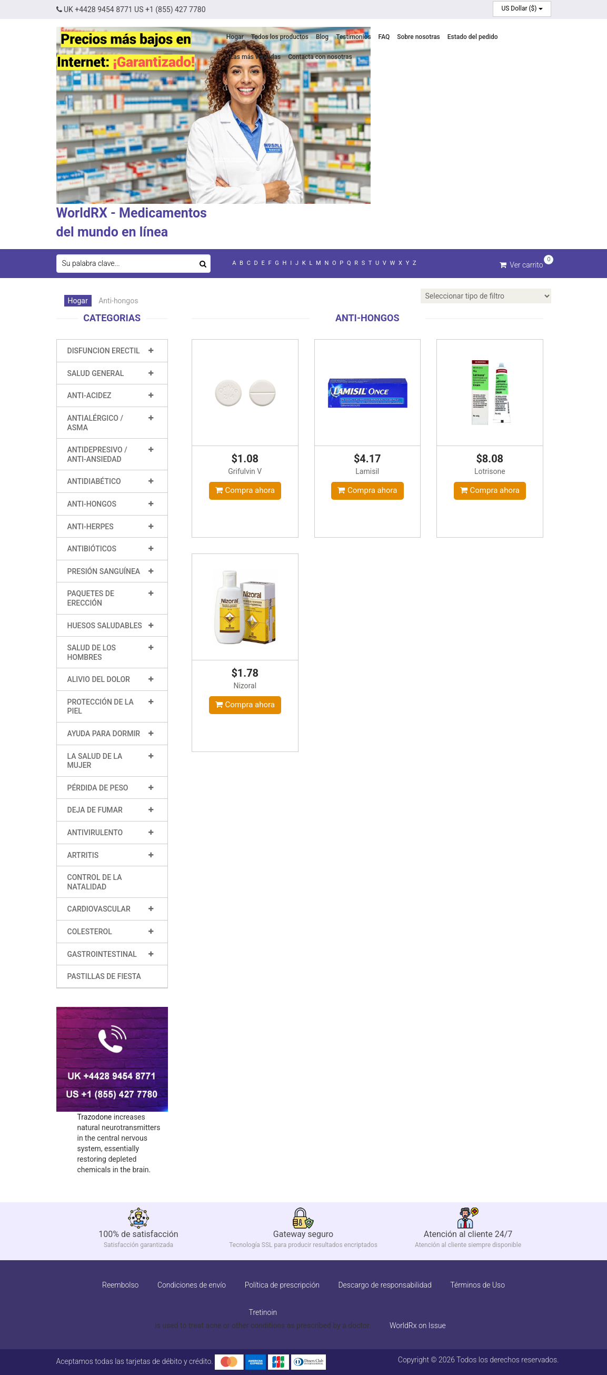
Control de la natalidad (94, 882)
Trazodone (94, 1117)
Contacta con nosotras (320, 57)
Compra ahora (245, 490)
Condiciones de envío (191, 1285)
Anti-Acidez (89, 395)
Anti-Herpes (90, 526)
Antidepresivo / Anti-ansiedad (97, 454)
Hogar (235, 37)
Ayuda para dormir (104, 733)
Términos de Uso (477, 1285)
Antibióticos (91, 549)
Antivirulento (95, 832)
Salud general (95, 373)
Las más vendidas (255, 57)
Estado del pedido (472, 37)
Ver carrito (521, 264)
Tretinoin (263, 1312)
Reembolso (120, 1285)
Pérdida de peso (97, 788)
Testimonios (353, 37)
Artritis (83, 855)
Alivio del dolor (98, 679)
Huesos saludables (104, 625)
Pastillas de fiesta (104, 976)
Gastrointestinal (102, 954)
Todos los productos (280, 37)
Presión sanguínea (104, 571)
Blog (322, 37)
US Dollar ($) (521, 8)
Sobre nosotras (418, 37)
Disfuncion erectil (103, 351)
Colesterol (89, 931)
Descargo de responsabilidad (384, 1285)
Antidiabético (94, 481)
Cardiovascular (99, 909)
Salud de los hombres (91, 652)
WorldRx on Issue (418, 1325)
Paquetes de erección (90, 598)
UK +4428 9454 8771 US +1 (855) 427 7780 (131, 9)
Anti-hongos (91, 504)
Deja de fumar (95, 810)
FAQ (384, 37)
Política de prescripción (282, 1285)
